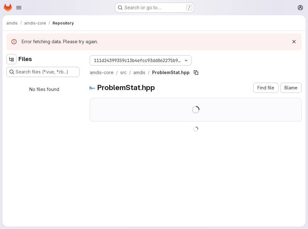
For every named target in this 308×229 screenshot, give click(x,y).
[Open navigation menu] (19, 8)
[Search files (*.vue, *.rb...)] (43, 72)
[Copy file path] (196, 72)
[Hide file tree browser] (11, 59)
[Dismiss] (294, 41)
